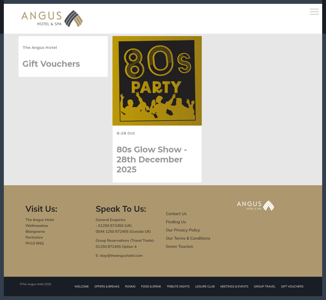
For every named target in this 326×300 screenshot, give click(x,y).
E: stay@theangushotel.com (119, 255)
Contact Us (176, 213)
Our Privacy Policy (183, 229)
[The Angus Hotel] (52, 19)
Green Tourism (179, 246)
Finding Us (176, 221)
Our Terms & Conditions (188, 238)
